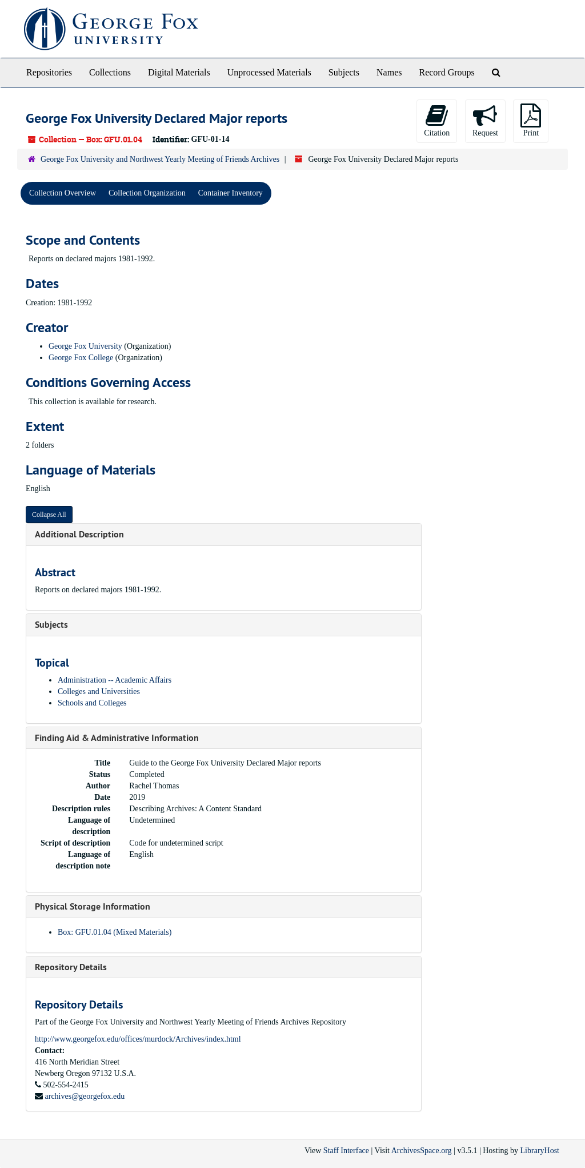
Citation (437, 120)
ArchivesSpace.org (421, 1150)
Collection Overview (62, 193)
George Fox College (81, 357)
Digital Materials (179, 72)
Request (485, 120)
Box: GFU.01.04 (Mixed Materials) (114, 932)
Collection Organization (147, 193)
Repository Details (71, 967)
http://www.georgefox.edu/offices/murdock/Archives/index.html (138, 1039)
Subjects (343, 72)
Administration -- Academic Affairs (114, 680)
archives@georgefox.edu (85, 1096)
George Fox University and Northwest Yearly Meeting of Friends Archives (160, 159)
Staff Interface (346, 1150)
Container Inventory (230, 193)
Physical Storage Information (92, 906)
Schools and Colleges (92, 703)
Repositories (49, 72)
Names (389, 72)
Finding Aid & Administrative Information (117, 738)
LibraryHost (539, 1150)
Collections (110, 72)
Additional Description (79, 534)
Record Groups (446, 72)
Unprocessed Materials (269, 72)
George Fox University (85, 346)
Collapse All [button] (49, 515)
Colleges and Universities (99, 691)
